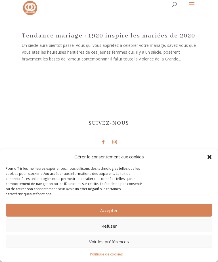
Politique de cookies (106, 254)
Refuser (109, 226)
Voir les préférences (109, 241)
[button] (209, 157)
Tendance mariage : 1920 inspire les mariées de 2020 (108, 36)
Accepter (109, 210)
